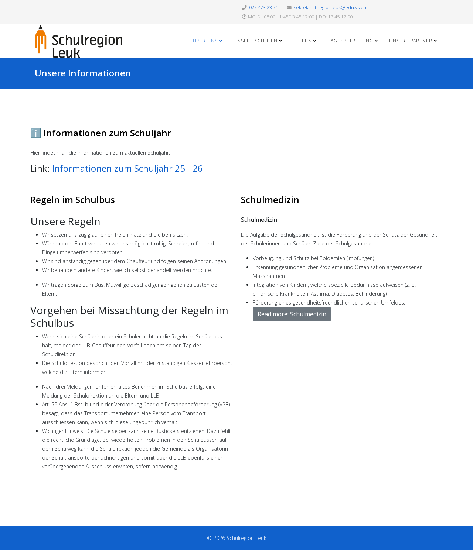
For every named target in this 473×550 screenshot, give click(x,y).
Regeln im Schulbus (72, 199)
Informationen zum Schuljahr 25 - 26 (127, 168)
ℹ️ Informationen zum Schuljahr (100, 133)
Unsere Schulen (256, 41)
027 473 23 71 (263, 7)
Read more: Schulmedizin (292, 314)
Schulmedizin (270, 199)
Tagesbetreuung (350, 41)
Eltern (302, 41)
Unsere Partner (410, 41)
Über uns (205, 41)
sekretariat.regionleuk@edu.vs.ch (330, 7)
